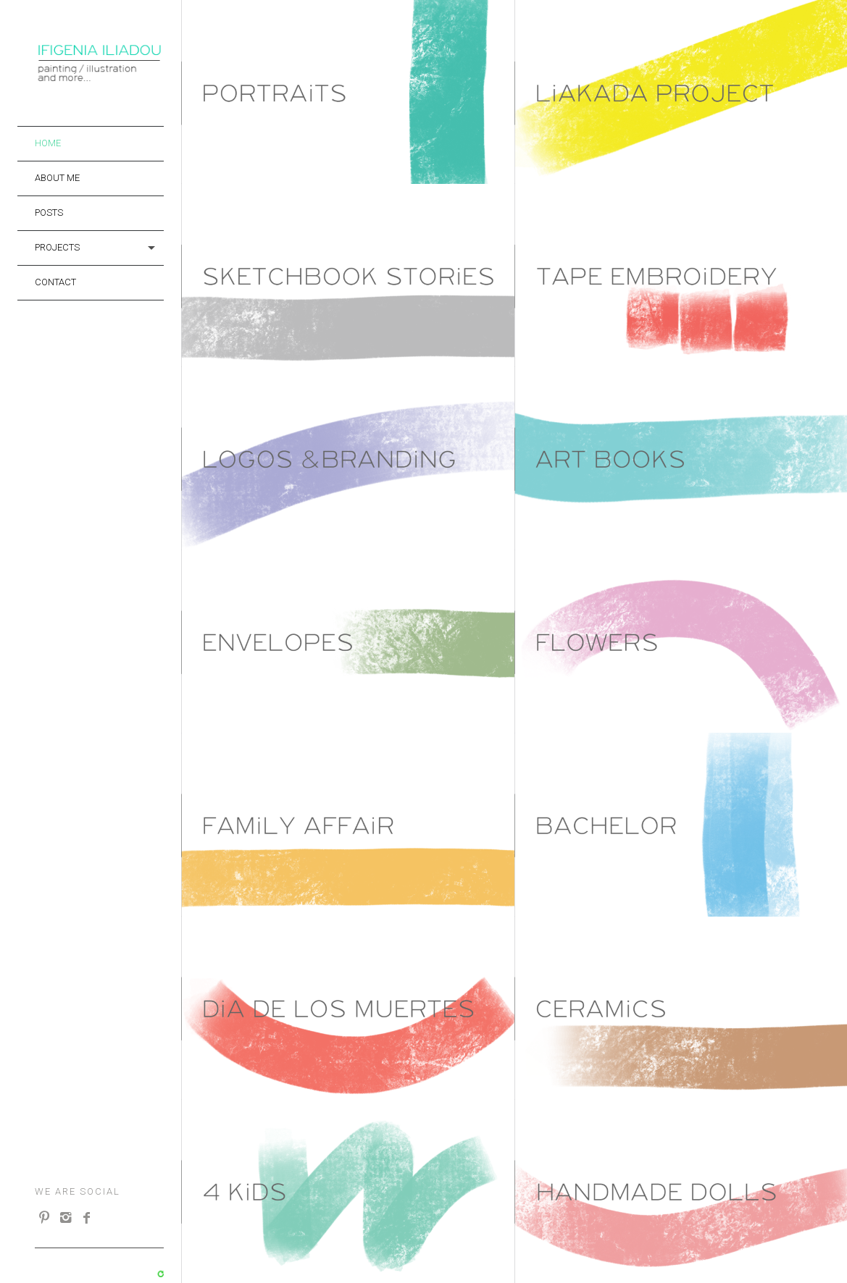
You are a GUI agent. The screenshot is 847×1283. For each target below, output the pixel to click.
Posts (49, 212)
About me (57, 177)
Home (48, 143)
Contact (55, 282)
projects (57, 247)
